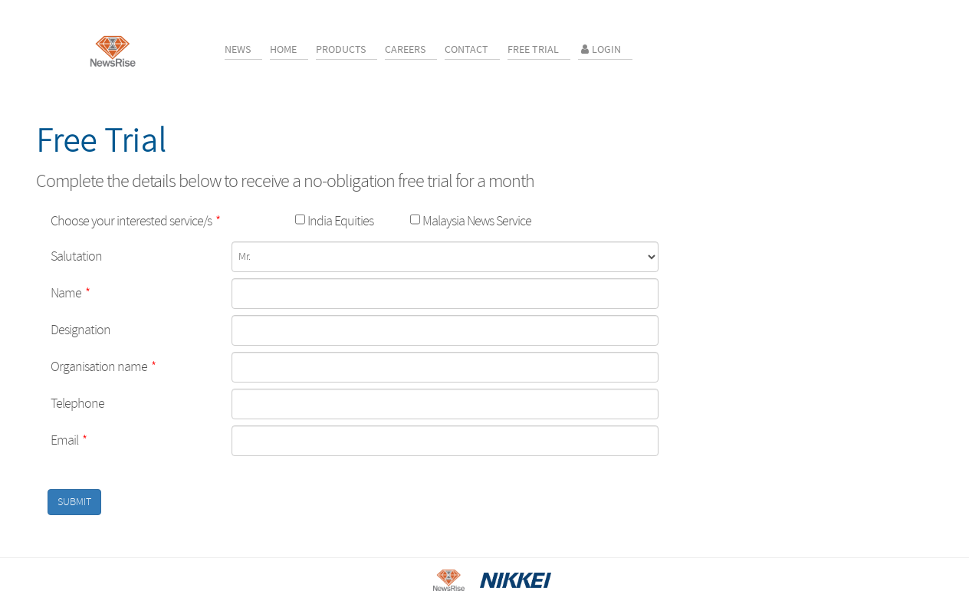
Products (341, 50)
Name (70, 293)
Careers (405, 50)
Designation (80, 330)
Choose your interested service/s (135, 221)
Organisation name (103, 367)
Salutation (76, 256)
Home (283, 50)
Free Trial (533, 50)
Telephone (77, 404)
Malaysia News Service (475, 221)
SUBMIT (74, 502)
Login (599, 50)
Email (69, 440)
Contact (466, 50)
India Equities (339, 221)
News (238, 50)
